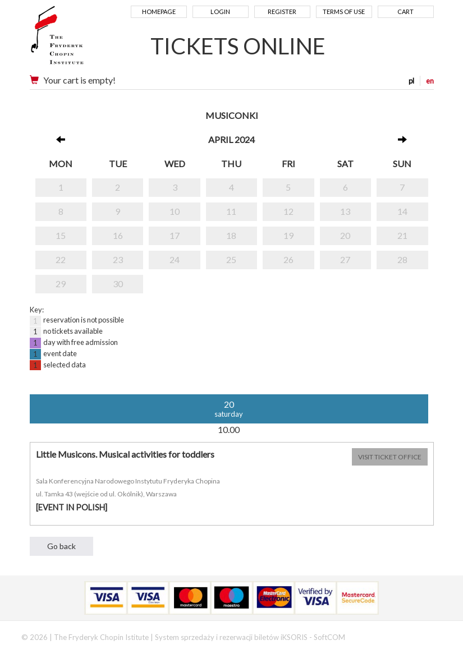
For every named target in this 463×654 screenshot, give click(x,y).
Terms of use (344, 11)
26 (288, 259)
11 (231, 211)
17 (174, 235)
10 (174, 211)
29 (61, 283)
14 (402, 211)
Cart (405, 11)
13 (345, 211)
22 (61, 259)
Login (220, 11)
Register (282, 11)
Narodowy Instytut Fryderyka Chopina (79, 39)
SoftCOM (329, 637)
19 (288, 235)
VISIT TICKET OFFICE (389, 457)
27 (345, 259)
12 (288, 211)
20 (345, 235)
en (430, 80)
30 (118, 283)
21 (402, 235)
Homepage (159, 11)
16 (118, 235)
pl (411, 80)
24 (174, 259)
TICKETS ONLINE (238, 46)
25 (231, 259)
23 (118, 259)
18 (231, 235)
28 (402, 259)
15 (61, 235)
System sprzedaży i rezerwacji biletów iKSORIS (231, 637)
